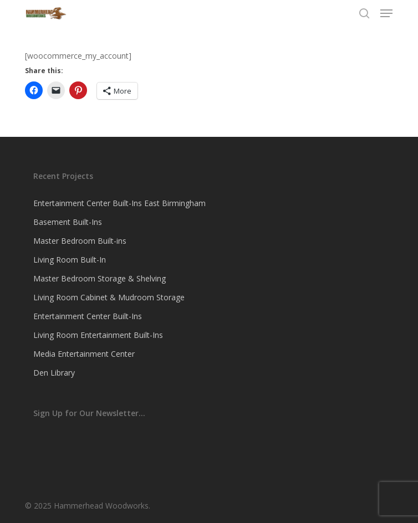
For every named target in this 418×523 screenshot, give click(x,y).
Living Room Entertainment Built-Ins (98, 335)
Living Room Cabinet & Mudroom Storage (109, 297)
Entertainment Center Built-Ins (87, 316)
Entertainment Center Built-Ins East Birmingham (119, 203)
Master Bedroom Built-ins (79, 240)
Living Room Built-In (69, 259)
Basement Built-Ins (67, 222)
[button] (386, 13)
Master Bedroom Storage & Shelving (99, 278)
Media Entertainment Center (84, 353)
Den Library (54, 372)
